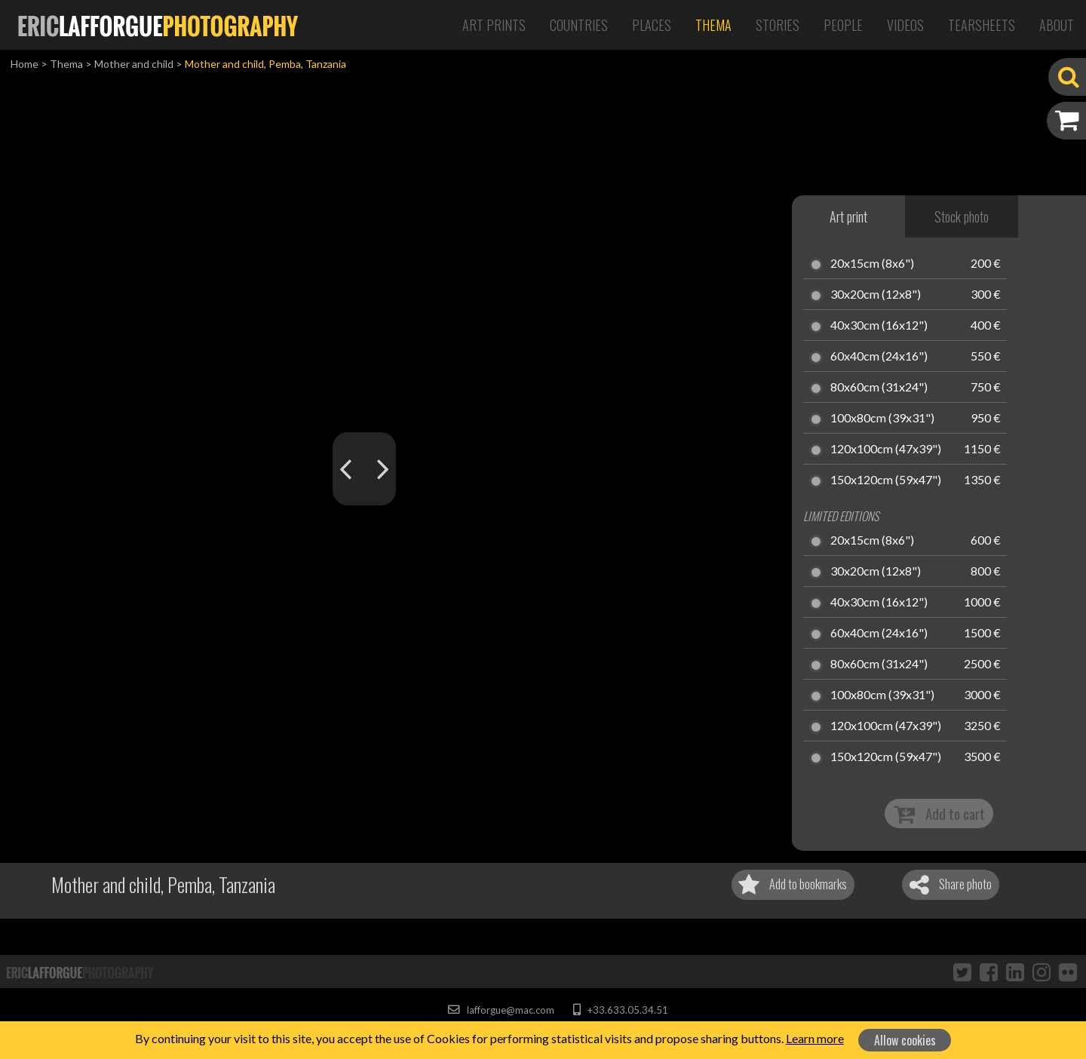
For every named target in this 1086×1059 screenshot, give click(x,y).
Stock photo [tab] (961, 216)
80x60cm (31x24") (879, 388)
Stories (777, 25)
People (843, 25)
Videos (905, 25)
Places (651, 25)
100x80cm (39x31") (882, 419)
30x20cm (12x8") (875, 295)
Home (24, 63)
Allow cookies (905, 1040)
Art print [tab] (848, 216)
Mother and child (133, 63)
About (1056, 25)
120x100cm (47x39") (885, 450)
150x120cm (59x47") (885, 480)
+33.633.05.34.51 (620, 1010)
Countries (579, 25)
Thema (713, 25)
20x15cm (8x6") (872, 264)
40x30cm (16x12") (879, 326)
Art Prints (494, 25)
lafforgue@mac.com (501, 1010)
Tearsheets (981, 25)
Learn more (815, 1038)
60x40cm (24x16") (879, 357)
